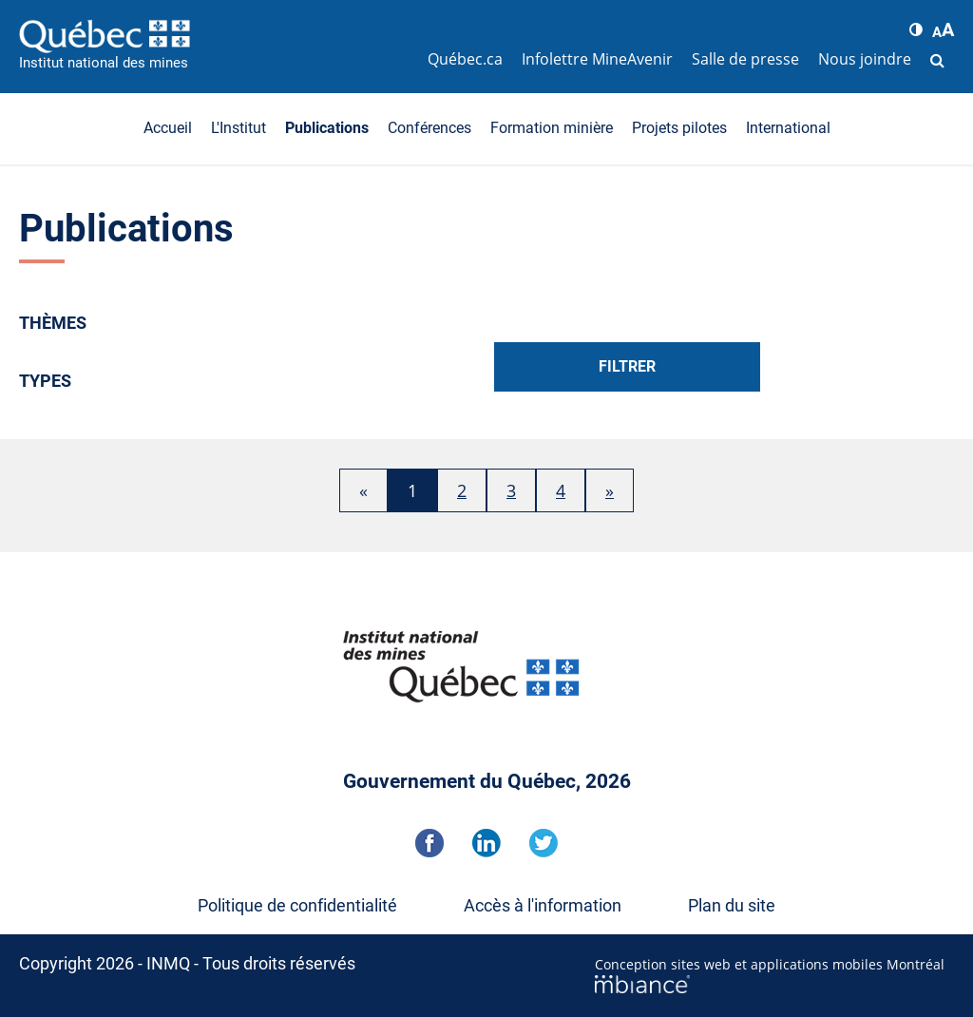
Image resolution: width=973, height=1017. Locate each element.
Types (45, 381)
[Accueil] (218, 36)
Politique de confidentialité (297, 905)
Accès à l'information (542, 905)
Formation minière (551, 128)
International (788, 128)
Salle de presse (745, 58)
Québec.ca (465, 58)
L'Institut (238, 128)
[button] (916, 29)
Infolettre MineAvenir (597, 58)
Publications (327, 128)
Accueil (167, 128)
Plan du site (731, 905)
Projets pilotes (679, 128)
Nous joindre (864, 58)
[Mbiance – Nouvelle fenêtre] (774, 984)
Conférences (429, 128)
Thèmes (52, 323)
